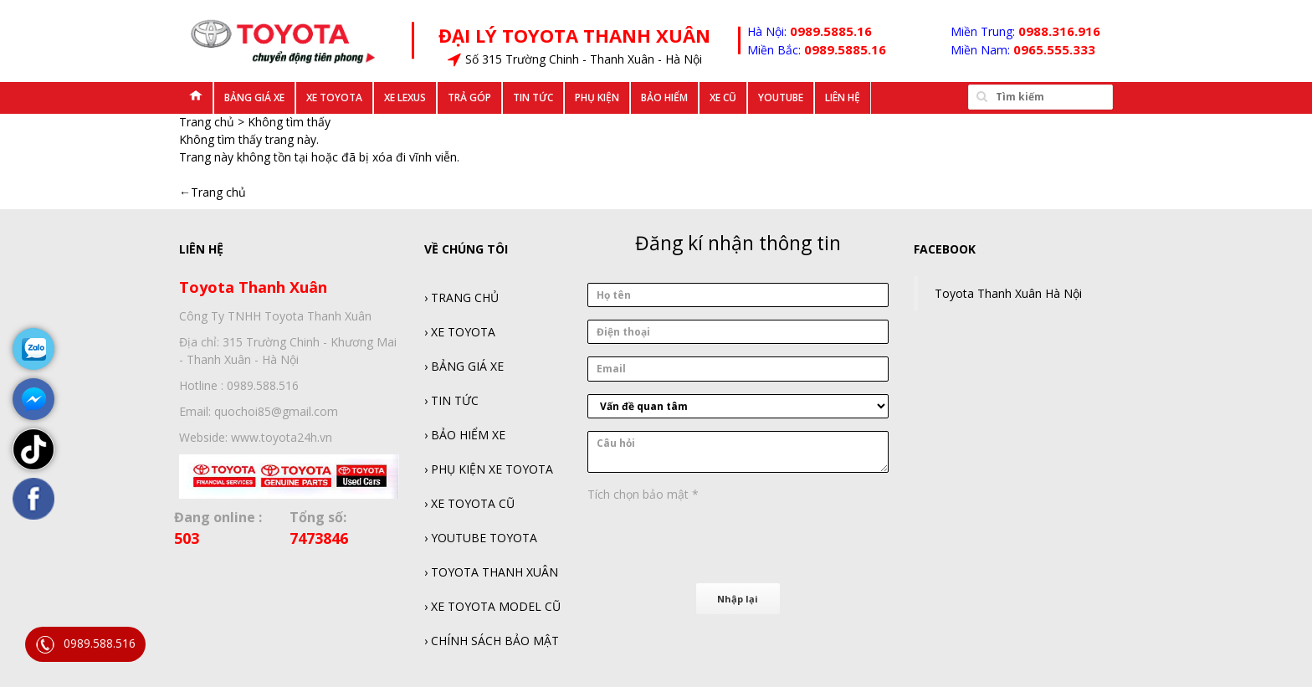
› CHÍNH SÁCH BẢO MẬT (491, 641)
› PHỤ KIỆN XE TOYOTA (488, 469)
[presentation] (714, 539)
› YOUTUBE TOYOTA (480, 538)
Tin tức (533, 97)
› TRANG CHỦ (461, 297)
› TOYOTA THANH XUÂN (491, 572)
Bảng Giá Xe (254, 97)
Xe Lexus (405, 97)
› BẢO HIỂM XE (464, 435)
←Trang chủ (212, 192)
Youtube (780, 97)
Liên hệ (842, 97)
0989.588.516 (85, 644)
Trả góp (469, 97)
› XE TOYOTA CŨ (469, 503)
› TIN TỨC (451, 400)
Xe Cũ (723, 97)
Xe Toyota (334, 97)
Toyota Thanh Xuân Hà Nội (1008, 293)
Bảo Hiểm (664, 97)
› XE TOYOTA (459, 332)
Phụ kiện (597, 97)
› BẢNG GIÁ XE (464, 366)
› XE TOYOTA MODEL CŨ (492, 606)
